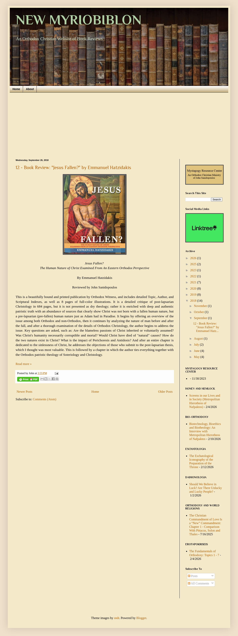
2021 (193, 282)
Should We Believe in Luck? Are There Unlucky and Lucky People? (205, 488)
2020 (193, 288)
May (197, 357)
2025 (193, 264)
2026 (193, 258)
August (199, 338)
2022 (193, 276)
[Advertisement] (119, 125)
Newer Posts (24, 391)
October (199, 312)
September (201, 318)
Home (16, 89)
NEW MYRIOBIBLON (78, 19)
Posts (193, 576)
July (197, 344)
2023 (193, 270)
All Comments (198, 583)
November (201, 306)
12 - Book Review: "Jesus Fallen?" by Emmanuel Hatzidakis (73, 167)
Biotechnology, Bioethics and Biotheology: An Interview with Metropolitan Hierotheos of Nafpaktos (205, 431)
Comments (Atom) (44, 399)
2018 (193, 300)
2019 (193, 294)
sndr (116, 618)
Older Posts (165, 391)
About (30, 89)
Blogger (141, 618)
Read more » (24, 364)
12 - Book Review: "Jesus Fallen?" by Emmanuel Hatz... (206, 327)
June (197, 350)
